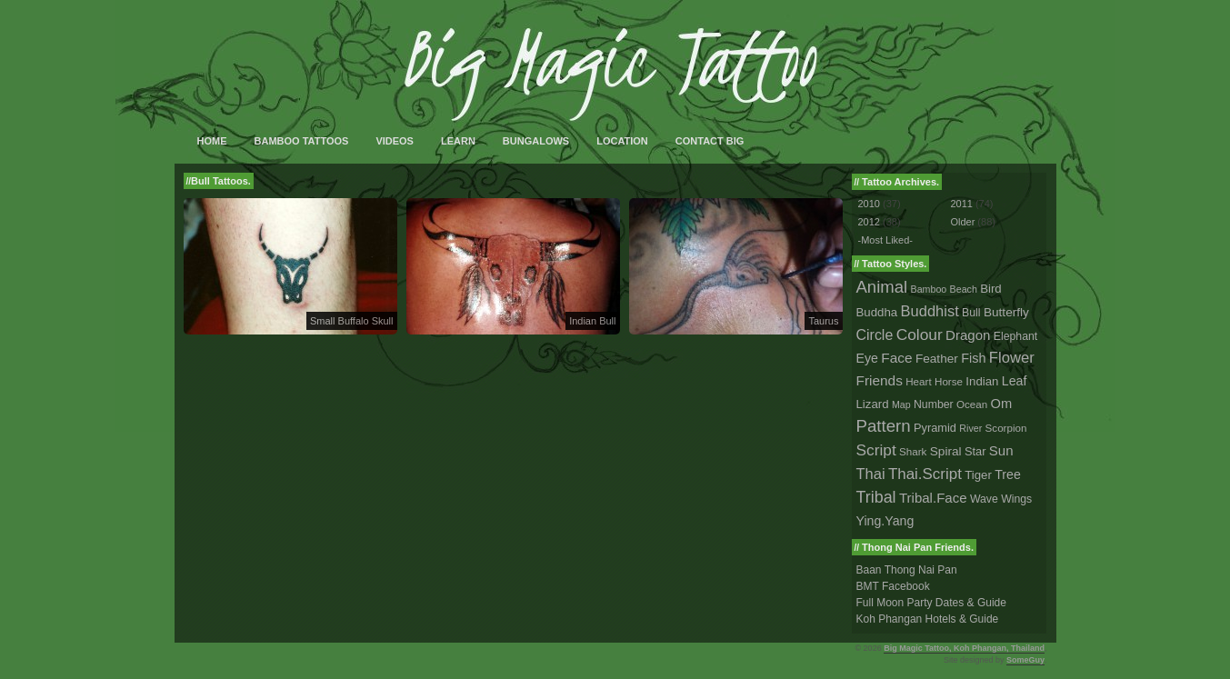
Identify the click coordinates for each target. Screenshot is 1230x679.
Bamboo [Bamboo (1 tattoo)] (929, 289)
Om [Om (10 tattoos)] (1002, 403)
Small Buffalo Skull (352, 320)
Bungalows (536, 140)
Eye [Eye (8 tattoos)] (867, 358)
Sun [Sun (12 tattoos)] (1001, 450)
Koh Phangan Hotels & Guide (927, 619)
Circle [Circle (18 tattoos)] (875, 335)
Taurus (823, 320)
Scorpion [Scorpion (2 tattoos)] (1006, 428)
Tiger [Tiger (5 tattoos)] (978, 475)
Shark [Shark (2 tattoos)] (912, 451)
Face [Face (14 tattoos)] (896, 357)
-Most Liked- (886, 240)
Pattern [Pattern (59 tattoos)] (883, 425)
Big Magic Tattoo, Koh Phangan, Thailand (964, 648)
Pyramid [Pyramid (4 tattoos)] (935, 427)
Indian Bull (592, 320)
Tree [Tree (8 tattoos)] (1008, 474)
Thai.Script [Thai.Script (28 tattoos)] (925, 474)
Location (622, 140)
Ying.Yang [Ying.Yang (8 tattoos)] (885, 521)
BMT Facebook (893, 586)
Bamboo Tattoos (302, 140)
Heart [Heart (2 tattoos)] (918, 381)
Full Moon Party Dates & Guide (931, 602)
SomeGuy (1025, 659)
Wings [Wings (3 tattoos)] (1016, 499)
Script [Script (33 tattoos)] (876, 450)
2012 (869, 221)
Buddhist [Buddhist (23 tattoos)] (930, 311)
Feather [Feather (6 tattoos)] (936, 358)
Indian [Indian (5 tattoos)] (981, 381)
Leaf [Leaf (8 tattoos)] (1014, 381)
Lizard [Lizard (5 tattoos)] (872, 404)
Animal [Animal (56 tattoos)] (882, 286)
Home (212, 140)
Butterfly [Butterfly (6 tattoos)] (1006, 312)
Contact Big (710, 140)
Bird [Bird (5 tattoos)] (991, 288)
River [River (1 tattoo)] (970, 428)
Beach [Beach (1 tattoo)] (963, 289)
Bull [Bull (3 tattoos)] (971, 312)
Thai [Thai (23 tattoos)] (870, 473)
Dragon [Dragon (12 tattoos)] (967, 335)
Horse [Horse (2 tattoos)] (949, 381)
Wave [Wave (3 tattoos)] (984, 499)
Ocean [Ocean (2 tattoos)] (971, 404)
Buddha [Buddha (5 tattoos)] (877, 312)
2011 (961, 203)
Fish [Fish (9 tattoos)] (973, 358)
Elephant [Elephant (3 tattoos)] (1015, 336)
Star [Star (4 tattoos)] (975, 451)
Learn (458, 140)
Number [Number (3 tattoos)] (934, 404)
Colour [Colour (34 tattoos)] (919, 334)
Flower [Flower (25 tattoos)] (1012, 357)
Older (962, 221)
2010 (869, 203)
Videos (394, 140)
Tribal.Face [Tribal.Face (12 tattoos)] (933, 497)
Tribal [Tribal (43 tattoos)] (876, 497)
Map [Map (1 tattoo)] (901, 404)
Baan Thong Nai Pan (906, 570)
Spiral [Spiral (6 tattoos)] (946, 451)
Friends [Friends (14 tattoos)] (879, 380)
